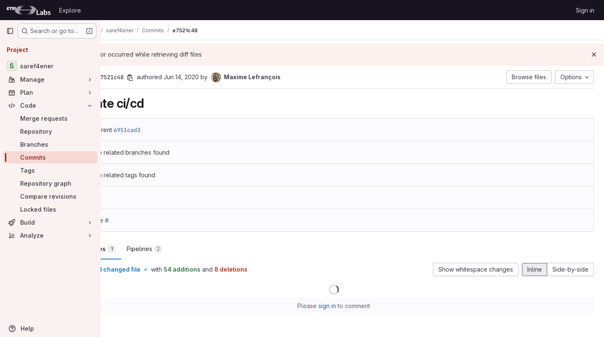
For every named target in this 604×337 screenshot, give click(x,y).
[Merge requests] (50, 118)
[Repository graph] (50, 183)
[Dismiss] (594, 54)
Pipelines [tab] (182, 249)
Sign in (585, 10)
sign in (346, 305)
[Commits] (50, 157)
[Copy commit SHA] (167, 78)
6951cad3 (164, 130)
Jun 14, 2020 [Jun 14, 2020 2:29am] (218, 76)
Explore (70, 10)
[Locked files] (50, 209)
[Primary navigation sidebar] (10, 31)
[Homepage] (28, 10)
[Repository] (50, 131)
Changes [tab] (134, 249)
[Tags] (50, 170)
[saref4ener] (50, 66)
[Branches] (50, 144)
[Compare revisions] (50, 196)
